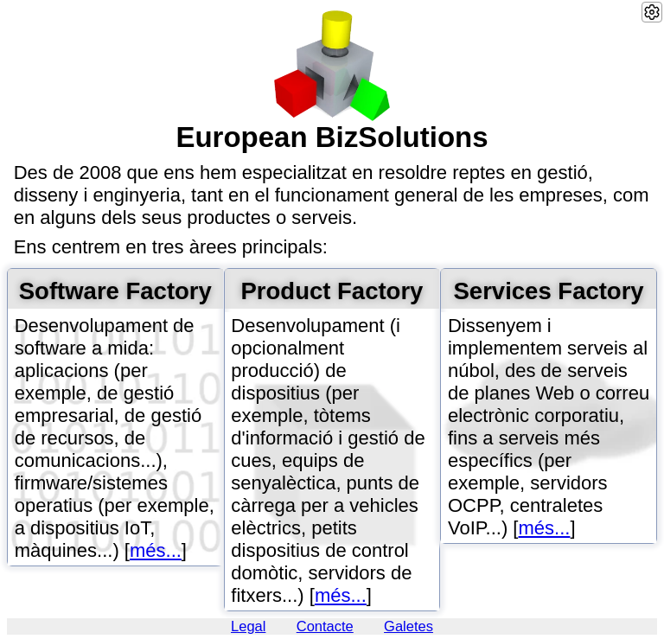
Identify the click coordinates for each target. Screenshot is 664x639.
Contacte (325, 626)
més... (156, 550)
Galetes (408, 626)
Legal (248, 626)
